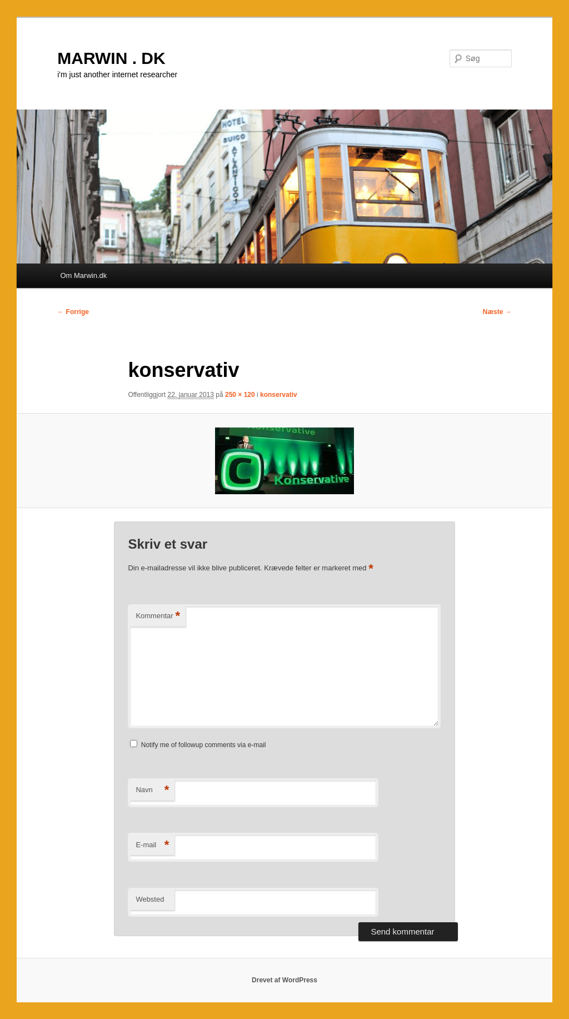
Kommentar (158, 616)
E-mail (152, 845)
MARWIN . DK (111, 58)
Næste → (497, 312)
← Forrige (73, 312)
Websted (150, 899)
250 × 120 (240, 395)
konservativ (278, 395)
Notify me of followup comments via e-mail (203, 745)
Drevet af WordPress (284, 980)
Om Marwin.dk (83, 275)
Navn (152, 790)
